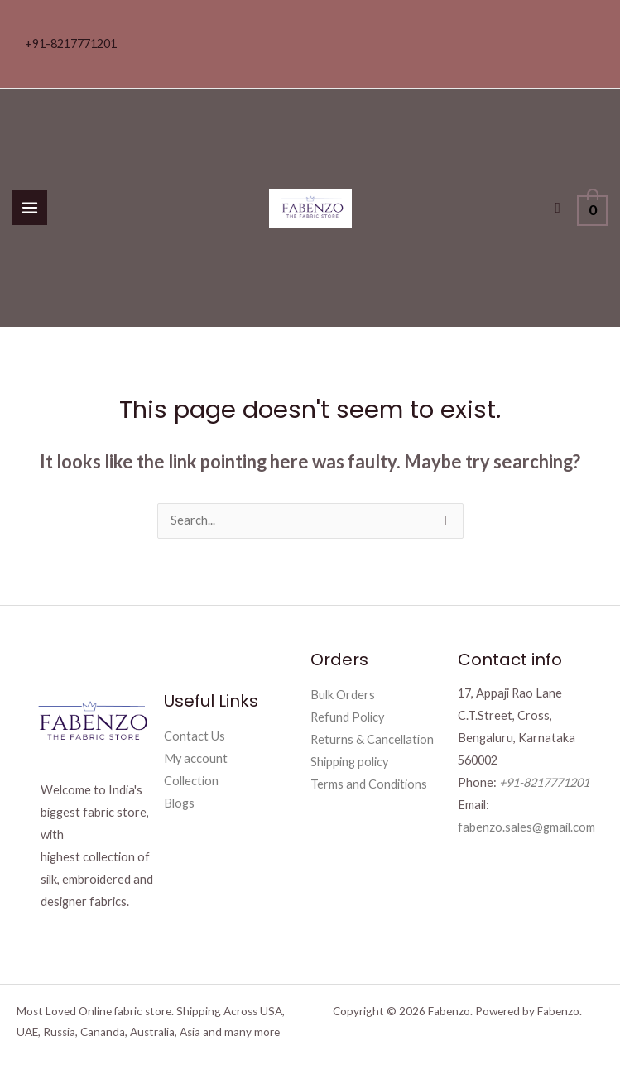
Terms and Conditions (368, 784)
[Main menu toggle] (29, 207)
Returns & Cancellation (372, 739)
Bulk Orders (342, 695)
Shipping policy (349, 762)
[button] (558, 208)
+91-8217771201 (71, 43)
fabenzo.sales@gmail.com (526, 827)
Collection (191, 781)
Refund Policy (347, 717)
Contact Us (194, 736)
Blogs (179, 803)
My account (196, 758)
